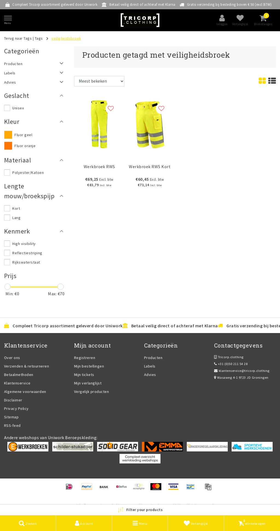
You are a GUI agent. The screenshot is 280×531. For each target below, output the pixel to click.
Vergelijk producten (91, 391)
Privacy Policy (16, 408)
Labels (150, 366)
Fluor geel (23, 134)
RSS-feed (12, 425)
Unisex (18, 108)
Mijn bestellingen (89, 366)
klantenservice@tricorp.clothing (242, 371)
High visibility (24, 243)
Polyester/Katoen (28, 172)
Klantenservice (17, 383)
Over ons (12, 357)
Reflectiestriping (27, 252)
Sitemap (11, 417)
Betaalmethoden (18, 374)
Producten (153, 357)
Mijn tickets (84, 374)
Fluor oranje (25, 145)
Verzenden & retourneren (26, 366)
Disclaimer (13, 400)
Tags (39, 38)
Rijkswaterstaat (26, 262)
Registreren (84, 357)
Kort (16, 208)
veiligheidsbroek (66, 38)
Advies (150, 374)
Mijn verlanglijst (87, 383)
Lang (16, 217)
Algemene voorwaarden (25, 391)
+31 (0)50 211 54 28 (230, 364)
